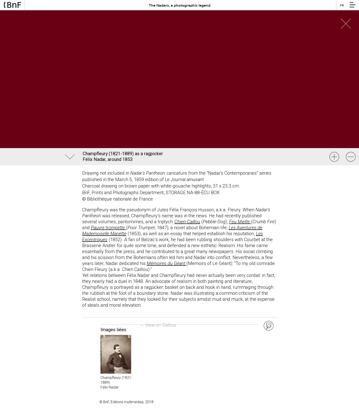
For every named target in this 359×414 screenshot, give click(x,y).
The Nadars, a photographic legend (179, 5)
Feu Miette (240, 221)
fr (342, 5)
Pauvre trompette (108, 227)
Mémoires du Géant (166, 263)
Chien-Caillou (187, 221)
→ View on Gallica (157, 325)
